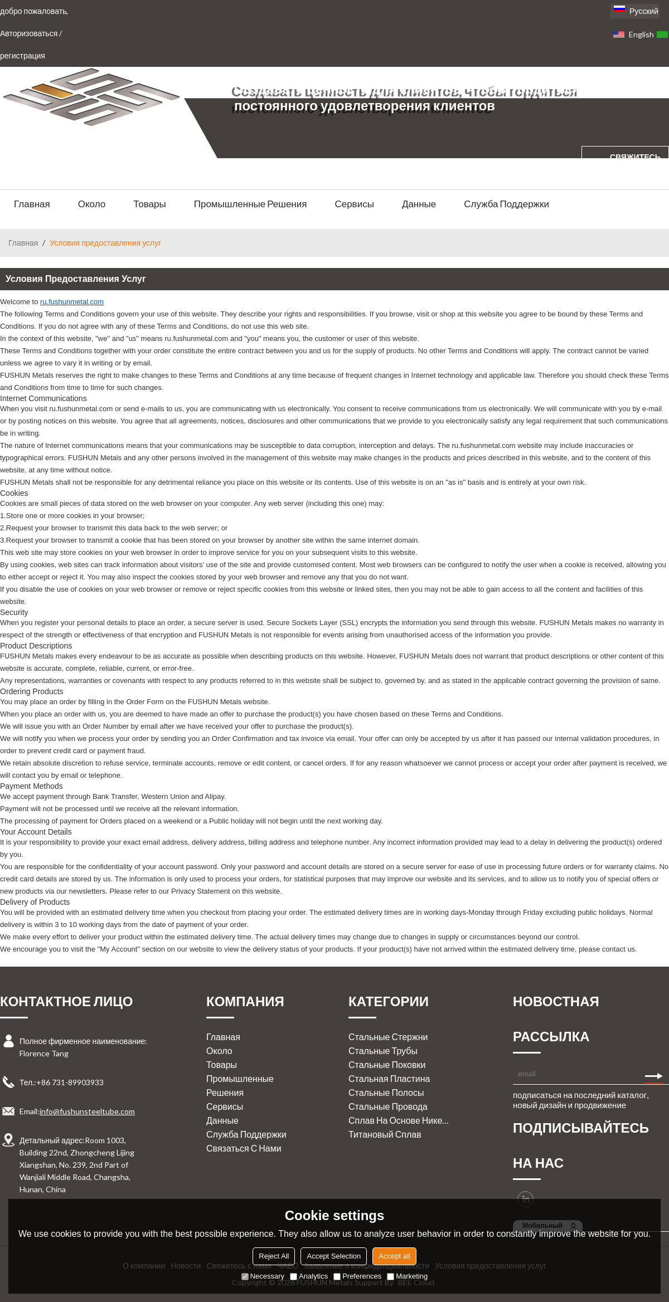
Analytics (309, 1276)
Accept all (394, 1256)
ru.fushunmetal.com (72, 302)
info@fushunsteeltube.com (87, 1111)
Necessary (262, 1276)
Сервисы (354, 203)
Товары (149, 203)
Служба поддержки (506, 203)
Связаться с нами (244, 1148)
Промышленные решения (250, 203)
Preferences (357, 1276)
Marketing (407, 1276)
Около (92, 203)
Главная (32, 203)
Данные (419, 203)
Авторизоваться (28, 33)
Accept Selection (334, 1256)
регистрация (22, 55)
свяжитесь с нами (635, 167)
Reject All (274, 1256)
